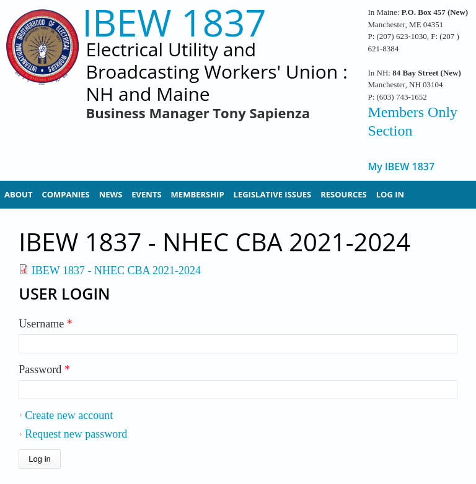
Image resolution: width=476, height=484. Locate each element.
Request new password (76, 434)
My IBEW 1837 (401, 166)
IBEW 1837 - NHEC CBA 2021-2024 (116, 270)
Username (45, 324)
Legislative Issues (273, 194)
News (111, 194)
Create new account (69, 415)
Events (146, 194)
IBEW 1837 (174, 22)
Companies (65, 194)
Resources (343, 194)
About (18, 194)
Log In (390, 194)
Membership (197, 194)
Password (44, 369)
